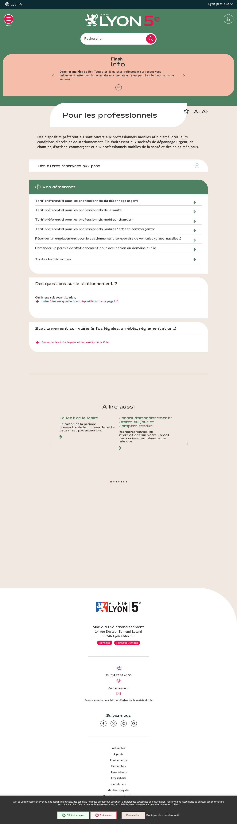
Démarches (118, 766)
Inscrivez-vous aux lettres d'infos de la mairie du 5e (119, 700)
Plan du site (118, 784)
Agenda (118, 754)
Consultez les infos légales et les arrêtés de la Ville (75, 417)
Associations (119, 772)
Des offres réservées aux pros (69, 240)
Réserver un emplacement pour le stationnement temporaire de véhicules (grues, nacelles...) (108, 313)
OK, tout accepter (73, 815)
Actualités (118, 748)
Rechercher (93, 38)
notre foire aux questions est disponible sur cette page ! (78, 376)
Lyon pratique (220, 4)
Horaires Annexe (127, 642)
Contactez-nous (118, 688)
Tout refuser (103, 815)
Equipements (118, 760)
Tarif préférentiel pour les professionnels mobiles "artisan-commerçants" (95, 303)
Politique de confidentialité (162, 815)
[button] (53, 76)
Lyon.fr (16, 4)
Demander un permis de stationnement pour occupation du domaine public (95, 322)
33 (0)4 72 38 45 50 (119, 675)
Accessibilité (118, 778)
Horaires (104, 642)
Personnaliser (133, 815)
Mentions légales (118, 790)
